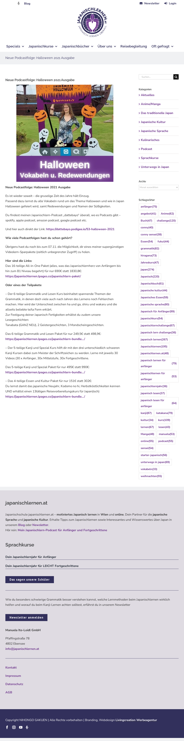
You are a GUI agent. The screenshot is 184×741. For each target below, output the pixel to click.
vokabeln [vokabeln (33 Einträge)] (149, 469)
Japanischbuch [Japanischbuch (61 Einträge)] (152, 284)
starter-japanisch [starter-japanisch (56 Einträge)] (154, 455)
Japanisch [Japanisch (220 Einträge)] (150, 277)
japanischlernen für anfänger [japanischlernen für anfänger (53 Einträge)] (159, 376)
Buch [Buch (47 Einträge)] (146, 221)
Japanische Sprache (154, 131)
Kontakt (11, 667)
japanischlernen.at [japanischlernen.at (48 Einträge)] (155, 353)
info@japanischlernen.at (22, 649)
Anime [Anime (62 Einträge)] (167, 214)
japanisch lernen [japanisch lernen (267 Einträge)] (154, 340)
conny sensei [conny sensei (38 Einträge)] (151, 235)
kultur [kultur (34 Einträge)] (147, 420)
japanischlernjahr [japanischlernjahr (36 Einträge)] (154, 386)
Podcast (146, 149)
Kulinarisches (150, 140)
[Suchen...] (156, 76)
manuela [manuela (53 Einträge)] (167, 434)
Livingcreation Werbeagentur (136, 720)
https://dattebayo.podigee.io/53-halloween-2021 (80, 229)
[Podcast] (27, 727)
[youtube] (20, 727)
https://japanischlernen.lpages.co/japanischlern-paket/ (43, 276)
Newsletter (40, 525)
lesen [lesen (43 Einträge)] (164, 427)
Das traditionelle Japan (157, 113)
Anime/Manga (150, 104)
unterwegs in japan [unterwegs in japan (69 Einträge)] (155, 462)
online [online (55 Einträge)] (147, 441)
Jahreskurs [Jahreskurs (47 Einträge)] (150, 263)
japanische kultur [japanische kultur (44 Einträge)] (154, 290)
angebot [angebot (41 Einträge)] (148, 214)
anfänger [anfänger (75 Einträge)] (149, 207)
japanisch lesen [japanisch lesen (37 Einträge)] (153, 393)
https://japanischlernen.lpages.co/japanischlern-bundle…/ (45, 339)
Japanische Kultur (153, 122)
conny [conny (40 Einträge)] (147, 228)
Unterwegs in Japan (155, 167)
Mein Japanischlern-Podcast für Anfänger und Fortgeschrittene (62, 530)
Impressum (13, 676)
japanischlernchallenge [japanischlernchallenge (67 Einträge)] (158, 326)
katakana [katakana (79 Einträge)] (164, 413)
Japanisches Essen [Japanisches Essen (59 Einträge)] (154, 297)
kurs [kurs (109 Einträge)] (164, 420)
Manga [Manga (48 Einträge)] (147, 434)
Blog (27, 4)
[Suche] (176, 76)
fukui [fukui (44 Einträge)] (163, 242)
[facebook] (7, 727)
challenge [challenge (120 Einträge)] (166, 221)
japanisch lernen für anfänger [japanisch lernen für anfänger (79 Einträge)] (159, 363)
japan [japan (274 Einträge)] (147, 270)
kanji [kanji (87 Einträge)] (146, 413)
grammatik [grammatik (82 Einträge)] (150, 249)
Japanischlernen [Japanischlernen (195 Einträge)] (154, 347)
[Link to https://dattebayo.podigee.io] (19, 3)
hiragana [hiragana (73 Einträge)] (149, 256)
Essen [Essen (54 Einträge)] (147, 242)
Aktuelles (147, 95)
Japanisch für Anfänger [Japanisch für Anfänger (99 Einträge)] (158, 311)
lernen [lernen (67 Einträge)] (147, 427)
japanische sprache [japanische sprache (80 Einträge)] (155, 304)
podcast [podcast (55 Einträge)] (165, 441)
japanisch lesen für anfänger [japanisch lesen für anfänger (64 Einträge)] (159, 403)
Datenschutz (14, 684)
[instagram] (13, 727)
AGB (8, 692)
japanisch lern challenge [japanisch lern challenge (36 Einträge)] (158, 333)
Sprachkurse (149, 158)
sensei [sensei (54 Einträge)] (147, 448)
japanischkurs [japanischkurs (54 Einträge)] (152, 319)
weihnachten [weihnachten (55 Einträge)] (151, 476)
